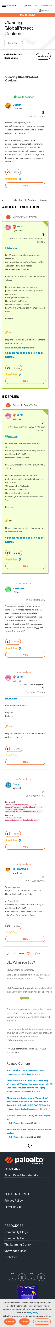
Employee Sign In (47, 5)
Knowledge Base (15, 1250)
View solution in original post (19, 347)
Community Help (15, 1238)
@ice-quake (11, 698)
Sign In (37, 5)
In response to (32, 684)
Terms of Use (12, 1206)
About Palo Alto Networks (21, 1175)
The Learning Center (18, 1244)
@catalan (12, 248)
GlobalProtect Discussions (20, 1074)
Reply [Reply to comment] (25, 381)
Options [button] (42, 56)
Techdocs (10, 1257)
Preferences (42, 1321)
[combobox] (15, 42)
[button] (10, 1321)
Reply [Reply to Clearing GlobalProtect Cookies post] (25, 185)
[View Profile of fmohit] (17, 784)
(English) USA (45, 10)
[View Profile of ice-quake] (18, 588)
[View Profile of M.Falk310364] (20, 869)
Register (28, 5)
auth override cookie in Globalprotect (25, 1070)
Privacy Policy (31, 1312)
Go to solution (26, 96)
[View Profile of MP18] (20, 227)
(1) (20, 178)
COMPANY (12, 1169)
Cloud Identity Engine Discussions (23, 1109)
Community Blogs (16, 1232)
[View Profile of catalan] (17, 105)
